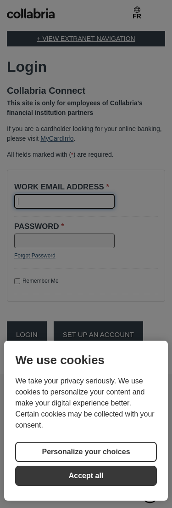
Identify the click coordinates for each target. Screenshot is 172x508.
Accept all (86, 475)
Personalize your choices (86, 452)
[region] (85, 421)
